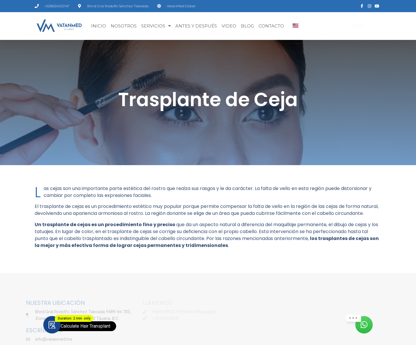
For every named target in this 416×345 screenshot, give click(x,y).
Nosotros (124, 26)
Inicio (98, 26)
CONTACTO (271, 26)
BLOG (247, 26)
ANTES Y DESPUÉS (196, 26)
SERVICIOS (156, 26)
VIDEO (229, 26)
